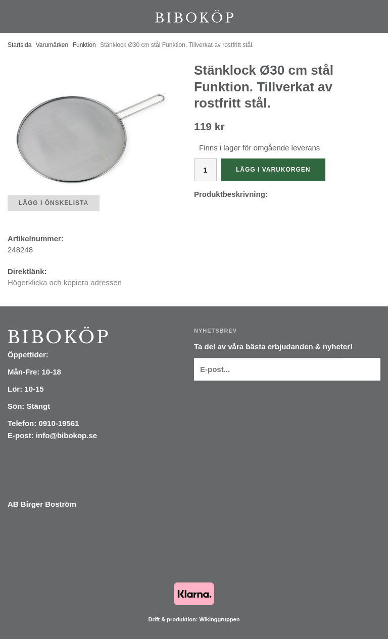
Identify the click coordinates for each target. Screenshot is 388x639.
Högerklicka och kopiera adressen (65, 282)
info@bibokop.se (66, 435)
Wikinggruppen (219, 619)
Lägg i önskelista (53, 202)
